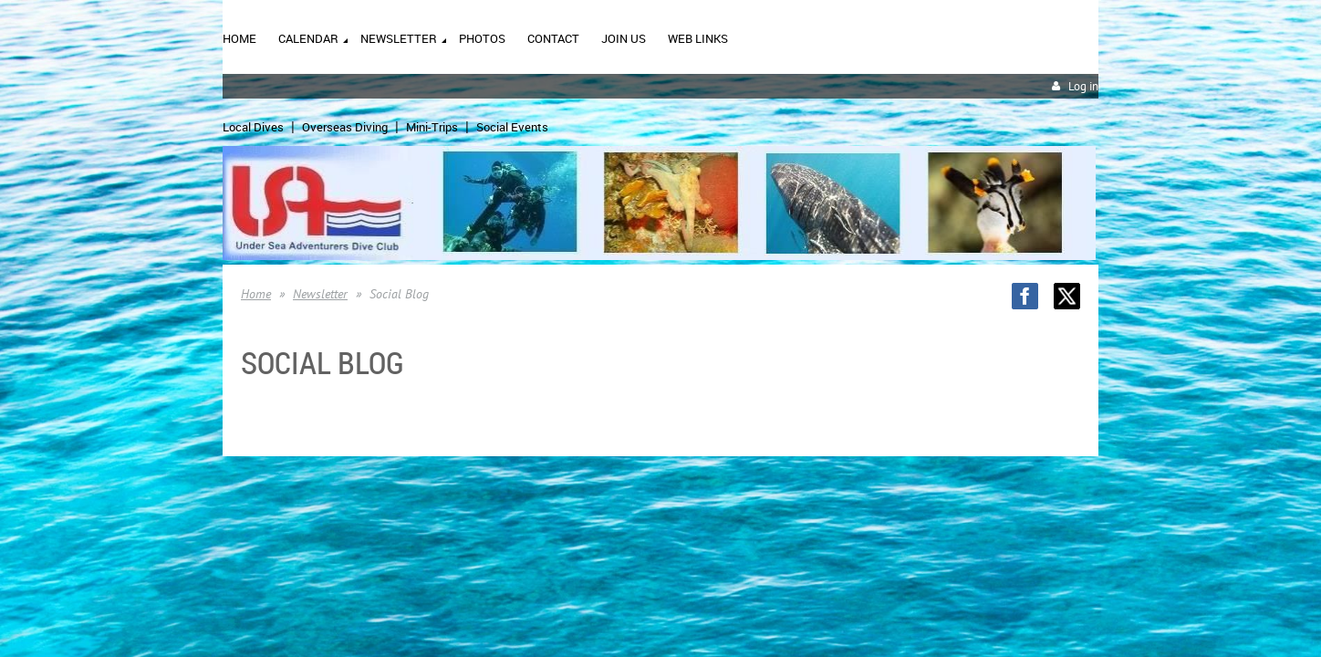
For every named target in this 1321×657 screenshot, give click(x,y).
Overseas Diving (345, 127)
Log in (1083, 86)
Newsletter (320, 294)
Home (256, 294)
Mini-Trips (432, 127)
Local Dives (253, 127)
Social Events (512, 127)
